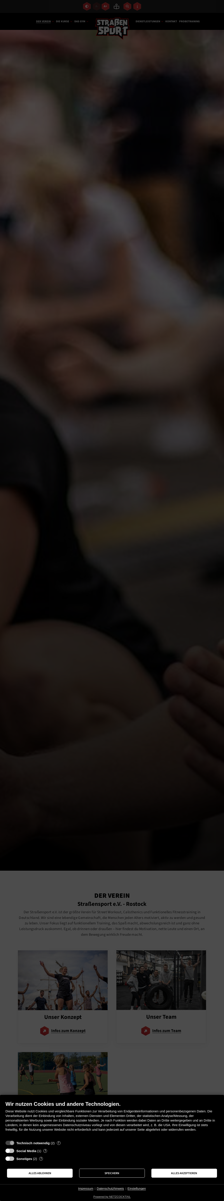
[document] (112, 1119)
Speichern (112, 1173)
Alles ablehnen (40, 1173)
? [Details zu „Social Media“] (45, 1151)
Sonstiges (24, 1159)
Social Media (26, 1151)
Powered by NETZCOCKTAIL (112, 1196)
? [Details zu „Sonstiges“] (41, 1159)
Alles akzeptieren (184, 1173)
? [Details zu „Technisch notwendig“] (58, 1143)
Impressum (85, 1188)
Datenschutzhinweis (110, 1188)
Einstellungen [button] (137, 1188)
